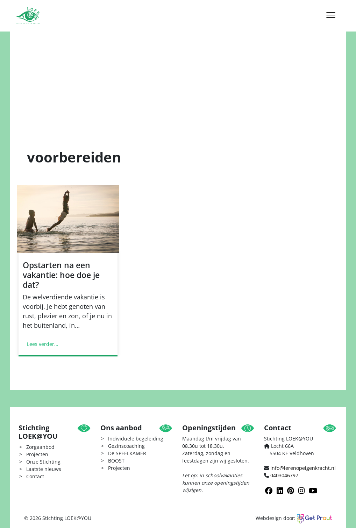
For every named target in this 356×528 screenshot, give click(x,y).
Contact (35, 476)
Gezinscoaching (126, 446)
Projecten (37, 454)
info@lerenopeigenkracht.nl (303, 468)
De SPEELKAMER (127, 453)
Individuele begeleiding (135, 438)
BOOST (116, 460)
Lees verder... (42, 344)
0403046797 (284, 475)
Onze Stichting (43, 461)
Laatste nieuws (43, 469)
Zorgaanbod (40, 447)
